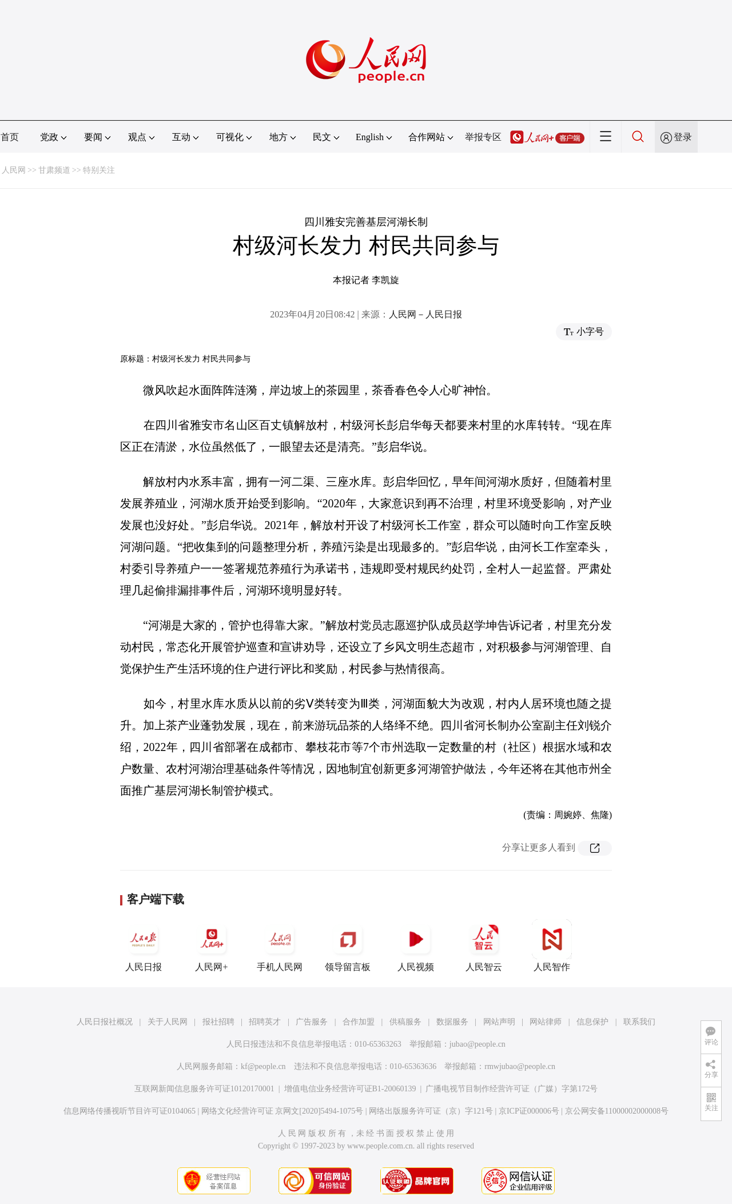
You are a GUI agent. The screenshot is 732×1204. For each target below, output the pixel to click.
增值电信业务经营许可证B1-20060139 (350, 1088)
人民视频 (416, 945)
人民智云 (484, 945)
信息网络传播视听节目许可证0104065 (129, 1111)
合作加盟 (359, 1022)
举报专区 (483, 137)
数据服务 (452, 1022)
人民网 (14, 170)
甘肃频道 (54, 170)
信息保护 (592, 1022)
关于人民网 (168, 1022)
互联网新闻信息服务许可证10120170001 (204, 1088)
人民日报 (144, 945)
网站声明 (499, 1022)
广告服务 (312, 1022)
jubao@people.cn (477, 1044)
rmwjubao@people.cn (519, 1066)
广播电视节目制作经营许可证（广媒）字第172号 (511, 1088)
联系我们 (639, 1022)
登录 (683, 137)
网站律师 (546, 1022)
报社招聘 (218, 1022)
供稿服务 (405, 1022)
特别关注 (99, 170)
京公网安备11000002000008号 (617, 1111)
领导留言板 (348, 945)
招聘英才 (265, 1022)
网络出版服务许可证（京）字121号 (431, 1111)
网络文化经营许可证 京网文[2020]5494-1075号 (282, 1111)
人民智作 (552, 945)
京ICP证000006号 (529, 1111)
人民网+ (212, 945)
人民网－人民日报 (425, 314)
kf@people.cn (263, 1066)
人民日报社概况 (105, 1022)
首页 (10, 137)
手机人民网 (280, 945)
